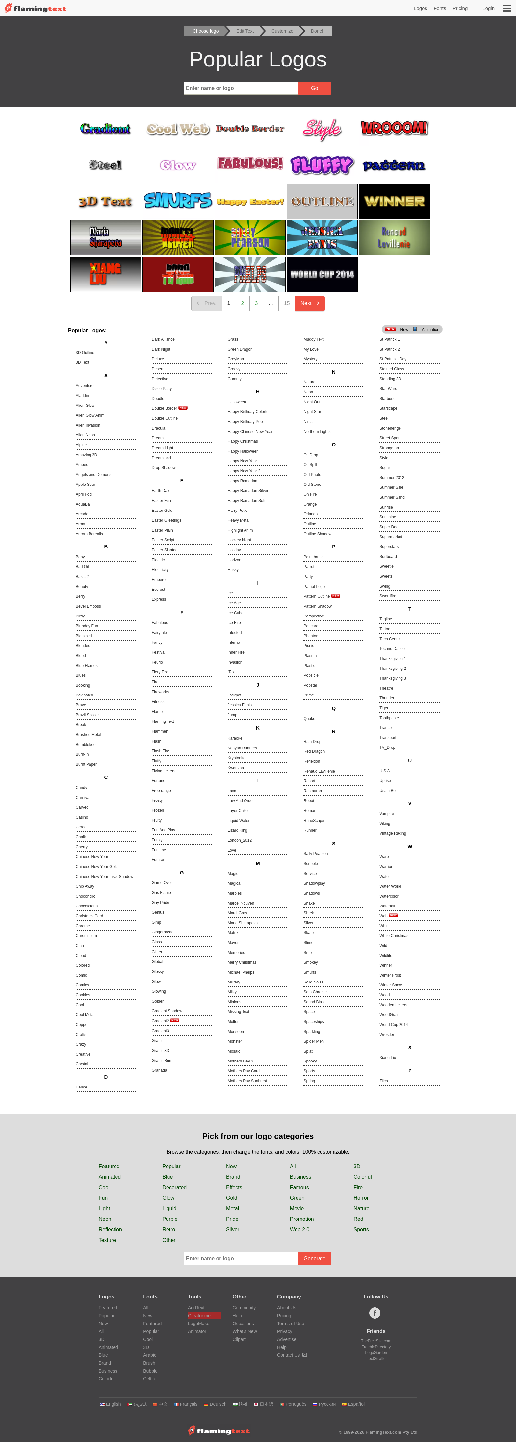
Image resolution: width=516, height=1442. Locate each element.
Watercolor (389, 896)
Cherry (82, 847)
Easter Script (163, 540)
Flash (156, 741)
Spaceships (313, 1021)
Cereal (81, 827)
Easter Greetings (166, 520)
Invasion (235, 662)
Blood (81, 655)
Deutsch (214, 1404)
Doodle (158, 398)
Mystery (310, 359)
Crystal (82, 1064)
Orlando (310, 514)
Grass (233, 339)
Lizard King (237, 830)
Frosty (157, 800)
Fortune (158, 780)
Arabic (149, 1355)
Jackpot (234, 695)
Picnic (308, 645)
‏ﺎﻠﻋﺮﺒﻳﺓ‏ (136, 1404)
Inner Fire (236, 652)
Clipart (239, 1339)
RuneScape (313, 820)
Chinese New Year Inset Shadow (104, 876)
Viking (384, 823)
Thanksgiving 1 (392, 658)
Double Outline (165, 418)
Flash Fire (160, 751)
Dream (158, 438)
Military (234, 982)
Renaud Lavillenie (319, 771)
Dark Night (161, 349)
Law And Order (241, 801)
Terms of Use (290, 1323)
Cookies (83, 995)
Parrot (308, 566)
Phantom (311, 636)
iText (232, 672)
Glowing (159, 991)
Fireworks (160, 692)
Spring (309, 1081)
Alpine (81, 445)
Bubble (150, 1371)
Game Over (162, 882)
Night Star (312, 411)
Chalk (81, 837)
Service (310, 873)
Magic (233, 873)
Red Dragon (314, 751)
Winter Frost (390, 975)
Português (293, 1404)
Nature (362, 1208)
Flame (157, 711)
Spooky (310, 1061)
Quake (309, 718)
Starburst (387, 398)
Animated (110, 1177)
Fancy (157, 642)
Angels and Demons (93, 474)
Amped (82, 464)
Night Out (311, 402)
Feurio (157, 662)
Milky (232, 992)
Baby (80, 557)
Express (159, 599)
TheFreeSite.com (376, 1341)
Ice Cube (236, 613)
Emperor (159, 579)
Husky (233, 569)
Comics (82, 985)
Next (310, 303)
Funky (157, 840)
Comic (81, 975)
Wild (383, 945)
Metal (232, 1208)
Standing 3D (390, 379)
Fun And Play (163, 830)
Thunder (386, 698)
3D (357, 1166)
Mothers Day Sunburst (247, 1081)
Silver (308, 923)
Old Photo (312, 474)
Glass (157, 942)
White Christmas (393, 935)
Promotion (302, 1219)
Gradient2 (165, 1020)
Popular (171, 1166)
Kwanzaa (236, 768)
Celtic (149, 1378)
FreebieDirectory (376, 1347)
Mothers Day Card (244, 1071)
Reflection (110, 1229)
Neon (308, 392)
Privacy (284, 1331)
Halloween (237, 402)
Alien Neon (85, 435)
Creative (83, 1054)
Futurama (160, 859)
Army (80, 524)
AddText (196, 1307)
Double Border (170, 408)
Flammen (160, 731)
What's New (245, 1331)
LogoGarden (376, 1352)
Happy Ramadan (242, 481)
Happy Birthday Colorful (249, 411)
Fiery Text (160, 672)
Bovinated (84, 695)
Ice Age (234, 603)
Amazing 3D (86, 455)
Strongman (389, 448)
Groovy (234, 369)
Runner (309, 830)
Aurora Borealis (89, 534)
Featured (109, 1166)
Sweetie (386, 566)
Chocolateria (87, 906)
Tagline (385, 619)
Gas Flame (161, 892)
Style (383, 458)
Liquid (169, 1208)
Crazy (81, 1044)
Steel (383, 418)
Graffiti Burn (162, 1060)
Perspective (313, 616)
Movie (297, 1208)
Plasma (310, 655)
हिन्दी (240, 1404)
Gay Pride (160, 902)
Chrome (83, 926)
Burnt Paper (86, 764)
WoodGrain (389, 1014)
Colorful (363, 1177)
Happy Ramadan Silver (248, 490)
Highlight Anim (240, 530)
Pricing (460, 8)
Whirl (383, 926)
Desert (157, 369)
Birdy (80, 616)
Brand (233, 1177)
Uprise (385, 780)
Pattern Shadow (317, 606)
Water (384, 876)
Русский (324, 1404)
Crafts (81, 1034)
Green (297, 1198)
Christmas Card (89, 916)
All (293, 1166)
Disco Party (162, 388)
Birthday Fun (87, 626)
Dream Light (162, 448)
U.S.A (384, 771)
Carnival (83, 797)
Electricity (160, 569)
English (110, 1404)
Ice (230, 593)
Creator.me (199, 1315)
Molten (234, 1021)
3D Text (82, 362)
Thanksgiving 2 (392, 668)
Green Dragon (240, 349)
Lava (232, 791)
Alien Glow (85, 405)
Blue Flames (87, 665)
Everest (158, 589)
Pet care (310, 626)
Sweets (385, 576)
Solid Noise (313, 982)
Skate (308, 933)
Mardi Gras (237, 913)
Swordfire (387, 596)
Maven (234, 942)
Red (358, 1219)
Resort (309, 781)
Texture (107, 1240)
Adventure (85, 385)
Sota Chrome (315, 992)
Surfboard (388, 556)
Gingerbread (163, 932)
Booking (83, 685)
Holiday (234, 550)
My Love (310, 349)
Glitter (157, 952)
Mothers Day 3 (240, 1061)
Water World (390, 886)
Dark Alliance (163, 339)
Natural (309, 382)
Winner (385, 965)
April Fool (84, 494)
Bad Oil (82, 566)
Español (353, 1404)
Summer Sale (391, 487)
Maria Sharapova (243, 923)
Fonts (440, 8)
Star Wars (388, 388)
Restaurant (313, 791)
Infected (235, 632)
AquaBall (83, 504)
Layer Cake (238, 810)
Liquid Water (239, 820)
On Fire (310, 494)
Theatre (386, 688)
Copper (82, 1024)
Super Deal (389, 527)
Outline (309, 524)
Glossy (158, 971)
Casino (82, 817)
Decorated (174, 1187)
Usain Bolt (388, 790)
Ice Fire (234, 622)
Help (237, 1315)
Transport (387, 737)
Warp (384, 856)
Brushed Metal (88, 734)
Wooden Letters (393, 1005)
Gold (231, 1198)
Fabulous (160, 622)
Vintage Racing (392, 833)
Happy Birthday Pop (245, 421)
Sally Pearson (315, 854)
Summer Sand (392, 497)
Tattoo (384, 629)
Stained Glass (391, 369)
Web (388, 915)
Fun (103, 1198)
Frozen (158, 810)
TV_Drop (387, 747)
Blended (83, 645)
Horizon (234, 560)
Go (314, 88)
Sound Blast (314, 1002)
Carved (82, 807)
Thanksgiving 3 (392, 678)
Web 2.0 (299, 1229)
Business (300, 1177)
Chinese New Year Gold (96, 866)
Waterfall (387, 906)
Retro (168, 1229)
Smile (308, 952)
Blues (81, 675)
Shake (309, 903)
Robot (308, 801)
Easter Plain (162, 530)
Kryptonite (236, 758)
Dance (81, 1087)
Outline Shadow (317, 534)
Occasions (243, 1323)
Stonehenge (390, 428)
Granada (159, 1070)
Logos (420, 8)
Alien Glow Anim (90, 415)
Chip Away (85, 886)
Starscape (388, 408)
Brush (149, 1363)
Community (244, 1307)
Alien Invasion (88, 425)
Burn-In (82, 754)
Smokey (310, 962)
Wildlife (385, 955)
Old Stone (312, 484)
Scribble (310, 863)
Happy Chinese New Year (250, 431)
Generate (315, 1258)
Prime (308, 695)
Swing (384, 586)
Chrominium (86, 935)
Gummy (235, 379)
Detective (160, 379)
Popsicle (310, 675)
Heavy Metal (239, 520)
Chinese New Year (92, 856)
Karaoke (235, 738)
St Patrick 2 (389, 349)
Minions (234, 1002)
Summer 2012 (391, 477)
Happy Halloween (243, 451)
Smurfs (309, 972)
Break (81, 724)
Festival (158, 652)
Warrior (385, 866)
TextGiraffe (376, 1358)
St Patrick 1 (389, 339)
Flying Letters (163, 771)
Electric (158, 560)
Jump (232, 715)
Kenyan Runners (242, 748)
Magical (234, 883)
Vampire (386, 813)
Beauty (82, 586)
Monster (235, 1041)
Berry (80, 596)
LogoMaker (199, 1323)
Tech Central (390, 639)
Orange (310, 504)
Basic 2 (82, 576)
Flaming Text (163, 721)
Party (308, 576)
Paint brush (313, 557)
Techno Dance (392, 648)
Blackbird (84, 636)
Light (104, 1208)
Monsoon (236, 1031)
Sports (309, 1071)
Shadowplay (314, 883)
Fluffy (156, 761)
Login (488, 8)
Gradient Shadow (167, 1011)
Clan (80, 945)
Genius (158, 912)
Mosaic (234, 1051)
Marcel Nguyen (241, 903)
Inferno (234, 642)
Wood (384, 995)
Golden (158, 1001)
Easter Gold (162, 510)
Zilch (383, 1081)
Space (309, 1011)
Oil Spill (310, 464)
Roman (309, 810)
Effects (234, 1187)
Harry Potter (238, 510)
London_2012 (240, 840)
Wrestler (386, 1034)
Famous (299, 1187)
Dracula (158, 428)
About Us (286, 1307)
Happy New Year (242, 461)
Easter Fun (161, 500)
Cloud (81, 955)
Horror (361, 1198)
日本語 (263, 1404)
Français (186, 1404)
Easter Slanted (165, 550)
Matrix (233, 933)
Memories (236, 952)
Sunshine (387, 517)
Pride (232, 1219)
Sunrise (386, 507)
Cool (80, 1005)
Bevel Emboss (88, 606)
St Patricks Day (392, 359)
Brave (81, 705)
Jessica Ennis (240, 705)
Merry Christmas (242, 962)
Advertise (286, 1339)
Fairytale (159, 632)
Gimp (156, 922)
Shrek (308, 913)
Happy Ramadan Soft (247, 500)
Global (157, 961)
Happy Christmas (243, 441)
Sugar (384, 467)
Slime (308, 942)
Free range (161, 790)
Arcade (82, 514)
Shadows (311, 893)
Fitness (158, 701)
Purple (169, 1219)
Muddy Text (313, 339)
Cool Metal (85, 1014)
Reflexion (311, 761)
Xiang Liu (387, 1057)
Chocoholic (85, 896)
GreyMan (236, 359)
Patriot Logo (314, 586)
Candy (81, 787)
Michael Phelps (241, 972)
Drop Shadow (164, 467)
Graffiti (157, 1040)
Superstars (389, 546)
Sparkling (311, 1031)
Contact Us (292, 1355)
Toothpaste (389, 718)
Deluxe (158, 359)
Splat (307, 1051)
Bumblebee (86, 744)
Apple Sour (85, 484)
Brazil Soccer (87, 715)
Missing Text (238, 1011)
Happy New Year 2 (244, 471)
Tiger (383, 708)
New (231, 1166)
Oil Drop (310, 455)
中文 (160, 1404)
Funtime (159, 850)
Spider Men (313, 1041)
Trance (385, 727)
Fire (155, 682)
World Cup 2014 (393, 1024)
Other (168, 1240)
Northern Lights (316, 431)
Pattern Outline (321, 596)
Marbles (235, 893)
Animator (197, 1331)
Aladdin (82, 395)
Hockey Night (239, 540)
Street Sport (389, 438)
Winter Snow (390, 985)
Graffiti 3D (160, 1050)
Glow (156, 981)
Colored (83, 965)
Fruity (157, 820)
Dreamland (161, 458)
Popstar (310, 685)
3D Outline (85, 352)
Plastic (309, 665)
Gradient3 (160, 1031)
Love (232, 850)
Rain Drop (312, 741)
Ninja (307, 421)
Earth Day (160, 490)
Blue (167, 1177)
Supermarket (390, 537)
